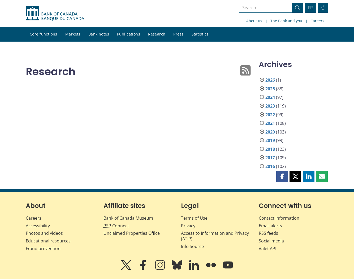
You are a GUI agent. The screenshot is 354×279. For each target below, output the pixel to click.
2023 (270, 106)
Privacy (188, 226)
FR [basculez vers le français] (310, 8)
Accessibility (38, 226)
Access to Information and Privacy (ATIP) (215, 236)
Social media (271, 241)
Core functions (43, 34)
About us (254, 20)
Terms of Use (194, 218)
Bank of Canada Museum (128, 218)
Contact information (279, 218)
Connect (116, 226)
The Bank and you (286, 20)
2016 (270, 166)
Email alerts (270, 226)
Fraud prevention (43, 248)
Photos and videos (44, 233)
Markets (72, 34)
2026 (270, 80)
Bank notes (98, 34)
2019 (270, 140)
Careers (317, 20)
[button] (282, 176)
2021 (270, 123)
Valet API (267, 248)
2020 (270, 132)
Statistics (200, 34)
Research (156, 34)
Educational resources (48, 241)
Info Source (192, 246)
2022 (270, 115)
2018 (270, 149)
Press (178, 34)
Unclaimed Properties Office (131, 233)
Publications (128, 34)
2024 (270, 97)
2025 (270, 89)
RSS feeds (268, 233)
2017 (270, 158)
